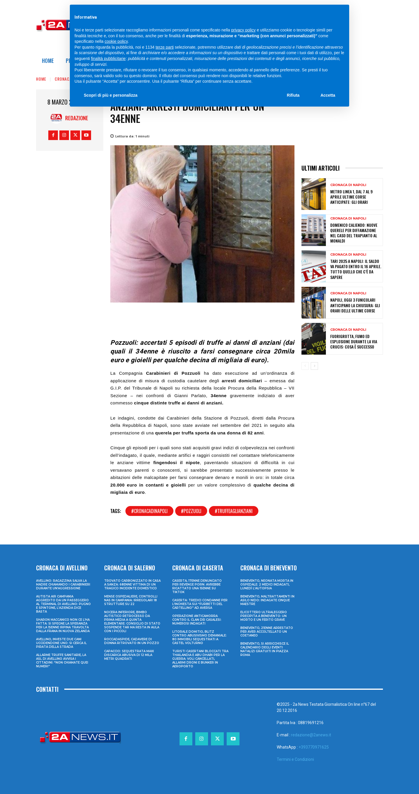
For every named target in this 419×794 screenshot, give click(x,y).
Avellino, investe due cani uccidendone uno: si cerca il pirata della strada (61, 643)
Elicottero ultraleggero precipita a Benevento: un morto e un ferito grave (263, 616)
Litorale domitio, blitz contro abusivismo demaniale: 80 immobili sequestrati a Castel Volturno (199, 637)
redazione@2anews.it (311, 735)
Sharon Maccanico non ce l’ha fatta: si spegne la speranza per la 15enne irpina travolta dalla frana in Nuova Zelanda (63, 625)
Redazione (76, 118)
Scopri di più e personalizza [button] (110, 95)
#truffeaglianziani (234, 510)
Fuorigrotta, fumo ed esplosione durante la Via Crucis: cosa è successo (353, 341)
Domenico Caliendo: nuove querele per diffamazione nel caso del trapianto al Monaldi (353, 233)
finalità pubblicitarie (108, 58)
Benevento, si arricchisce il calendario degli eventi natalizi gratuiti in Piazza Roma (264, 649)
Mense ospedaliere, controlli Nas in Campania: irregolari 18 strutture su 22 (130, 600)
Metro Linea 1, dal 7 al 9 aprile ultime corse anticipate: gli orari (351, 196)
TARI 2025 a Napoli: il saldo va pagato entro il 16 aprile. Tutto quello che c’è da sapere (355, 269)
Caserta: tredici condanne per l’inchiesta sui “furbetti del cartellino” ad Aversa (200, 604)
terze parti (165, 47)
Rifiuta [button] (293, 95)
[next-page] (314, 366)
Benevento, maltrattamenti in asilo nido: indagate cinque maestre (267, 600)
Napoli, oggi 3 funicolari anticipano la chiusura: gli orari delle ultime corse (355, 305)
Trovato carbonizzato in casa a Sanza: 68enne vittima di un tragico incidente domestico (132, 584)
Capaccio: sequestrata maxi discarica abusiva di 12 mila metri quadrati (129, 655)
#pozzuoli (191, 510)
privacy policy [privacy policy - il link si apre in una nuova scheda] (243, 30)
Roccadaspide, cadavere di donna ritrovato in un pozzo (131, 641)
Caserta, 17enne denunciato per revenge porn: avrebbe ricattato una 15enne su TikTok (197, 586)
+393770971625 (314, 747)
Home (41, 79)
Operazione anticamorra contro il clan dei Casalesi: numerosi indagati (196, 619)
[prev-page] (305, 366)
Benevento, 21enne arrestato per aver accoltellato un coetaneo (266, 631)
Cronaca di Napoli (348, 185)
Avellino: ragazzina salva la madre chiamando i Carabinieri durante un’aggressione (63, 584)
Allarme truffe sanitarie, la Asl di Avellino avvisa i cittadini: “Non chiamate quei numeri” (62, 660)
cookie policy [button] (116, 41)
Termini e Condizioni (295, 759)
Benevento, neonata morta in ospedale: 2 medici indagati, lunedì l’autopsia (266, 584)
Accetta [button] (327, 95)
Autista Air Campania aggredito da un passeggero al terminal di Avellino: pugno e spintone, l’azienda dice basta (63, 604)
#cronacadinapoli (149, 510)
